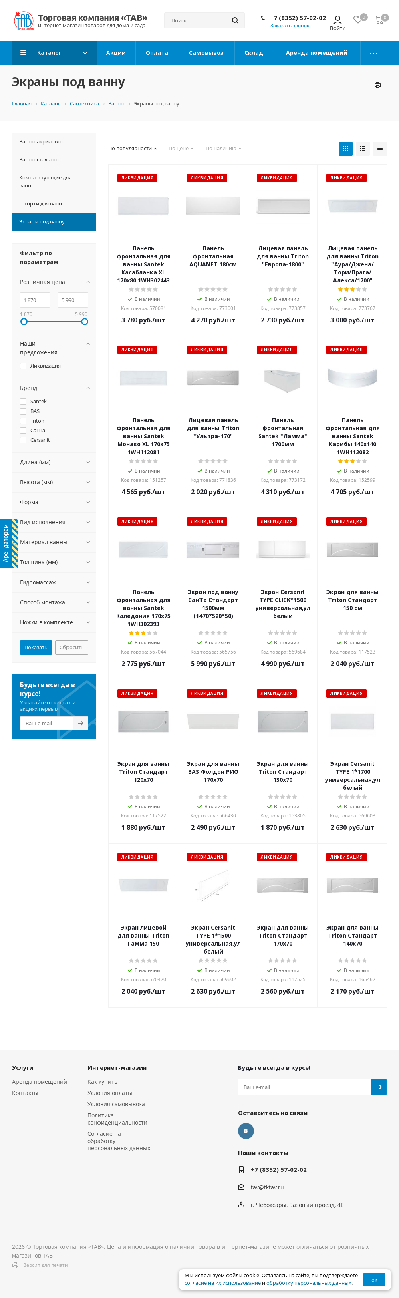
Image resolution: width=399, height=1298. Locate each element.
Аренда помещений (39, 1081)
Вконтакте (246, 1131)
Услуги (22, 1067)
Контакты (25, 1093)
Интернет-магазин (117, 1067)
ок (374, 1279)
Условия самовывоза (116, 1104)
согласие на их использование (223, 1283)
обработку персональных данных (308, 1283)
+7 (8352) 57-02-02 (298, 18)
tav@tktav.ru (267, 1187)
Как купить (102, 1081)
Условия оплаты (109, 1093)
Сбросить (72, 647)
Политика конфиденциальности (117, 1118)
